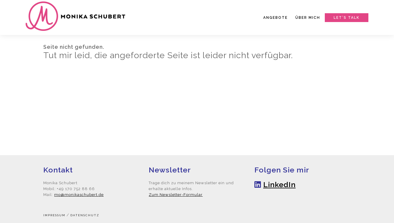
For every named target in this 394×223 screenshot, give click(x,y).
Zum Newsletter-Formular (176, 194)
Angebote (275, 18)
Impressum (54, 215)
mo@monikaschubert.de (79, 194)
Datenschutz (84, 215)
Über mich (307, 18)
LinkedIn (279, 184)
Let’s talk (347, 18)
